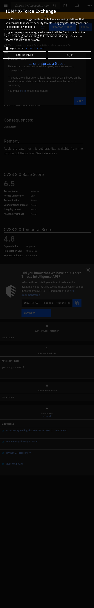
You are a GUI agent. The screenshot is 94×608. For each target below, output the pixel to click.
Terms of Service (34, 48)
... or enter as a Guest (47, 63)
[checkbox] (7, 48)
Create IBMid (24, 55)
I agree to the (26, 48)
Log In (69, 55)
